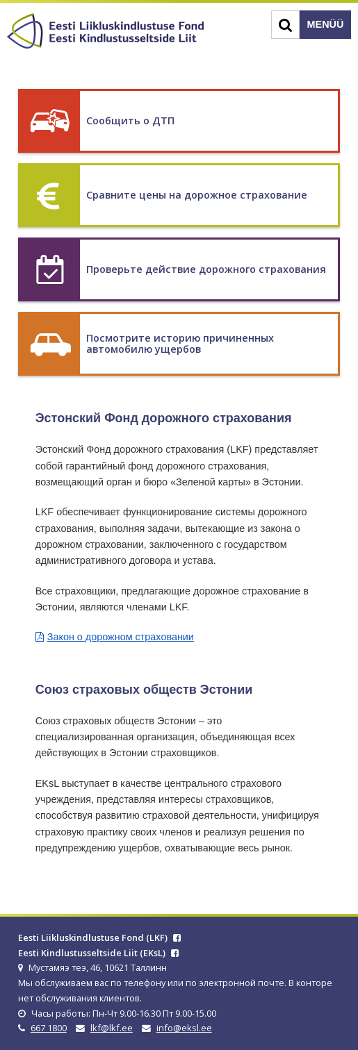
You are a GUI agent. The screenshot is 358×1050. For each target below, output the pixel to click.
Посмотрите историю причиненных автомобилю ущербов (180, 343)
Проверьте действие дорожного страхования (206, 269)
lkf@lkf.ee (111, 1028)
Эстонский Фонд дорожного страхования (163, 418)
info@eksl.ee (184, 1028)
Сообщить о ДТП (130, 120)
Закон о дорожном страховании (120, 636)
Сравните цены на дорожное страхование (196, 194)
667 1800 (49, 1028)
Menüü (325, 24)
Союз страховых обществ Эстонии (144, 690)
